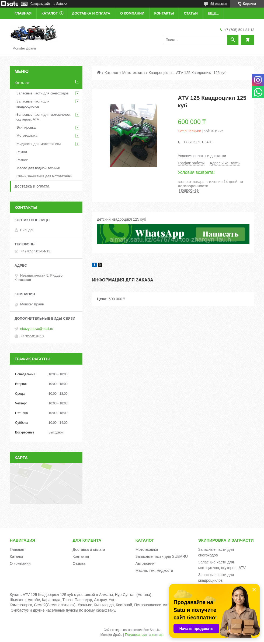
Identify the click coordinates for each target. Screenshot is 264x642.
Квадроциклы (160, 72)
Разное (22, 160)
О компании (132, 13)
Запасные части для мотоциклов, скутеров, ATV (43, 116)
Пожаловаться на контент (144, 635)
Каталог (49, 13)
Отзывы (79, 563)
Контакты (164, 13)
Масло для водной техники (38, 168)
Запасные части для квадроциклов (33, 103)
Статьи (191, 13)
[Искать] (232, 40)
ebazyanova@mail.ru (36, 329)
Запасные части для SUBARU (162, 556)
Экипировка (26, 127)
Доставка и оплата (91, 13)
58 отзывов (218, 4)
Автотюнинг (146, 563)
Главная (23, 13)
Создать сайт (40, 4)
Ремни (21, 152)
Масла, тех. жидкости (154, 570)
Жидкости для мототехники (38, 144)
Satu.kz (155, 630)
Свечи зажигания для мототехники (44, 176)
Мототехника (133, 72)
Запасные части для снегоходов (42, 93)
